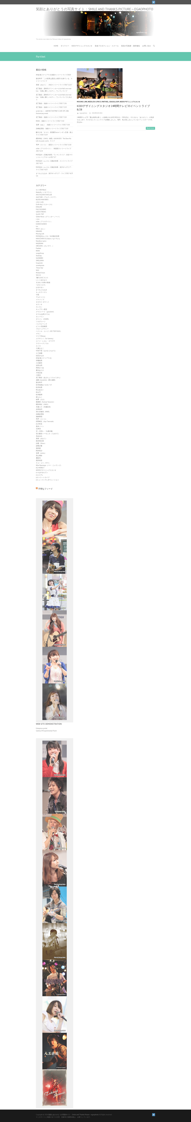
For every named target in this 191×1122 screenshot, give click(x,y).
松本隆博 (39, 395)
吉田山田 (39, 365)
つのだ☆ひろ (40, 285)
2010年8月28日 (96, 113)
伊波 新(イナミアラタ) (44, 358)
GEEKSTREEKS (41, 212)
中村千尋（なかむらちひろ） (46, 351)
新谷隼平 (39, 382)
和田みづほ (40, 368)
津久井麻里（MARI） (43, 412)
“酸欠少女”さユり (42, 278)
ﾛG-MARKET (40, 468)
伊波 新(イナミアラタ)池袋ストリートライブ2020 (53, 75)
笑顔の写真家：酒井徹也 (130, 46)
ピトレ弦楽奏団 (41, 326)
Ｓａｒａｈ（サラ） (43, 463)
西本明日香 (40, 441)
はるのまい (40, 287)
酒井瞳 (38, 448)
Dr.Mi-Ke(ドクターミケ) (44, 204)
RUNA (38, 251)
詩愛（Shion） (41, 443)
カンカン (39, 307)
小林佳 (38, 375)
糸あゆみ (39, 436)
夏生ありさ (40, 370)
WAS (37, 270)
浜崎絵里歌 (40, 414)
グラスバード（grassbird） (45, 312)
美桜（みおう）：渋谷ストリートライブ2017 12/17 (54, 85)
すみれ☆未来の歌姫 (43, 282)
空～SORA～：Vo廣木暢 (44, 431)
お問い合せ (146, 46)
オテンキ (39, 304)
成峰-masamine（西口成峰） (46, 380)
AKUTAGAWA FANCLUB (44, 195)
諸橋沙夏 (39, 446)
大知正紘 (39, 373)
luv (37, 226)
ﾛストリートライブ (42, 477)
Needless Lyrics (94, 102)
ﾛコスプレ (39, 475)
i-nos (37, 219)
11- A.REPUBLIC (41, 190)
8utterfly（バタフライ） (44, 192)
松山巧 (38, 392)
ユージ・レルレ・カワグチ (45, 341)
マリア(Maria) (40, 336)
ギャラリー (65, 46)
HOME (56, 46)
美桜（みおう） (41, 438)
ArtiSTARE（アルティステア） (46, 197)
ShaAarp (39, 256)
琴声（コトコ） (41, 419)
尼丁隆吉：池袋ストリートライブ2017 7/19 (51, 107)
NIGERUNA (39, 243)
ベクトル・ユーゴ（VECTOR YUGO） (49, 331)
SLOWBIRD (39, 258)
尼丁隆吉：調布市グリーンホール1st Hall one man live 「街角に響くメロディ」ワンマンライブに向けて (54, 97)
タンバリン (40, 317)
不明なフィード (45, 488)
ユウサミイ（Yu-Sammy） (45, 339)
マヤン (38, 334)
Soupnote (39, 263)
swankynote (40, 265)
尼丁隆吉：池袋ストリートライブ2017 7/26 (51, 103)
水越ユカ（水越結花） (44, 407)
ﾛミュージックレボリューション (47, 480)
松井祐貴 (39, 387)
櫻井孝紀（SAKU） (42, 404)
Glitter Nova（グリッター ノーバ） (48, 217)
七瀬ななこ (40, 348)
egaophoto (83, 113)
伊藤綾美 (39, 360)
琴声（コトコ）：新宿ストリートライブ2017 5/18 (53, 145)
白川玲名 (39, 424)
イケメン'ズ (40, 300)
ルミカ (38, 346)
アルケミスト (40, 297)
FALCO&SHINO (41, 209)
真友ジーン (40, 426)
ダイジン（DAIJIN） (43, 319)
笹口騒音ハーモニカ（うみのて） (48, 434)
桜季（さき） (40, 399)
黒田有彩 (39, 460)
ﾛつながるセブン (42, 473)
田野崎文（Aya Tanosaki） (45, 421)
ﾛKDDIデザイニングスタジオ (130, 102)
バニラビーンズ (41, 324)
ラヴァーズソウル (42, 343)
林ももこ (39, 397)
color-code (40, 202)
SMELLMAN (40, 261)
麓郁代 (38, 458)
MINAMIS (39, 231)
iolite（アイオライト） (44, 221)
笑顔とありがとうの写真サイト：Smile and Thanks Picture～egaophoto (94, 9)
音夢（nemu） (41, 453)
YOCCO (38, 275)
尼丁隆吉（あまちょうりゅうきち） (48, 378)
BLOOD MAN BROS (42, 200)
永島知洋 (39, 409)
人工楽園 (39, 353)
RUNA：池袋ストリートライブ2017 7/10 (50, 121)
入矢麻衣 (39, 363)
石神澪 (38, 429)
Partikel (105, 102)
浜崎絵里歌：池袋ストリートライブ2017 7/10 (52, 128)
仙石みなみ (40, 356)
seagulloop (114, 102)
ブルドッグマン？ (42, 329)
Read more (150, 128)
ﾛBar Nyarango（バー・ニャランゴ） (49, 465)
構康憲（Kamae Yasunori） (45, 402)
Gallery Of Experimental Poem (46, 731)
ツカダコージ (40, 321)
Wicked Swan (40, 273)
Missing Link (82, 102)
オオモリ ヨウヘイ (42, 302)
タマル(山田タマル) (43, 314)
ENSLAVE (39, 207)
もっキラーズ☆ (41, 292)
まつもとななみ (41, 290)
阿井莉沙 (39, 451)
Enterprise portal (41, 728)
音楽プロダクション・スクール (107, 46)
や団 (37, 295)
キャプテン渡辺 (41, 309)
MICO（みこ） (41, 229)
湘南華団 (39, 417)
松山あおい (40, 390)
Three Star (39, 268)
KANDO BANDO (41, 224)
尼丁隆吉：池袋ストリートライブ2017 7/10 (51, 117)
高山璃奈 (39, 456)
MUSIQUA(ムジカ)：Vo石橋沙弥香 (47, 236)
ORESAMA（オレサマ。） (45, 246)
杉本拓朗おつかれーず (44, 385)
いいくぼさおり (41, 280)
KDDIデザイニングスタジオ (82, 46)
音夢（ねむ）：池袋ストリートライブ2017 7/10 (53, 125)
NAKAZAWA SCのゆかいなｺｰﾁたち (48, 239)
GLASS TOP (40, 214)
